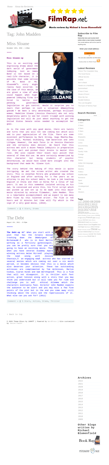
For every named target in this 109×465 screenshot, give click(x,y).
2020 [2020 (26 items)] (86, 213)
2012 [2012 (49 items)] (94, 204)
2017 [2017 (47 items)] (87, 209)
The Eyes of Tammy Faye (87, 106)
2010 (80, 416)
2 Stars (80, 122)
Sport (80, 180)
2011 (80, 413)
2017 (80, 396)
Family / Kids (82, 151)
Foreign (81, 154)
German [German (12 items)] (85, 220)
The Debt (15, 217)
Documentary (83, 146)
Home (10, 6)
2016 (80, 399)
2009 (80, 419)
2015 (80, 402)
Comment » (13, 209)
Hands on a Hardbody (86, 85)
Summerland (82, 88)
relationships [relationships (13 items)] (87, 231)
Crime (80, 143)
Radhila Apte (82, 174)
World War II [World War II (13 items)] (91, 236)
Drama (80, 148)
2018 (80, 393)
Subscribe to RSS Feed (89, 62)
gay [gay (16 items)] (94, 217)
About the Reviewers (24, 6)
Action (80, 134)
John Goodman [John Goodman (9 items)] (93, 222)
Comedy (81, 140)
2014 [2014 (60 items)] (87, 207)
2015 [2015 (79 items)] (94, 207)
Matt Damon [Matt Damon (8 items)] (88, 227)
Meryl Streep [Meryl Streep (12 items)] (95, 227)
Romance (81, 177)
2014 (80, 405)
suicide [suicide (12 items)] (91, 234)
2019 (80, 390)
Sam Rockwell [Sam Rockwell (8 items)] (95, 231)
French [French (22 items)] (89, 217)
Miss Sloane (18, 43)
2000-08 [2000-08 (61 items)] (88, 201)
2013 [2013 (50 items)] (81, 207)
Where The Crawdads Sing (88, 71)
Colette (80, 80)
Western (81, 192)
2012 (80, 410)
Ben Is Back (82, 82)
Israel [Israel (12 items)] (87, 222)
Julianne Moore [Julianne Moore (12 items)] (83, 224)
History (80, 157)
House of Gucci (83, 94)
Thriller (80, 183)
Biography (81, 137)
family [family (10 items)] (84, 217)
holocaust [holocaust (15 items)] (81, 222)
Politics (80, 172)
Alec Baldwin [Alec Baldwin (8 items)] (92, 213)
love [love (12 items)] (99, 224)
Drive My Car (83, 97)
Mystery (81, 169)
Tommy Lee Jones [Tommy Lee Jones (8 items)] (82, 236)
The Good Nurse (84, 74)
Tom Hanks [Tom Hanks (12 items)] (97, 234)
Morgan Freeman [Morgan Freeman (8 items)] (82, 229)
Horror (80, 160)
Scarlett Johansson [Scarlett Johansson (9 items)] (83, 234)
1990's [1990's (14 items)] (80, 202)
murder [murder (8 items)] (88, 229)
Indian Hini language (85, 163)
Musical (81, 166)
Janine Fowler (16, 323)
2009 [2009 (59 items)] (97, 201)
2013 (80, 407)
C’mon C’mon (83, 91)
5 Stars (80, 131)
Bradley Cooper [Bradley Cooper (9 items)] (86, 215)
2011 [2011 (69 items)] (87, 204)
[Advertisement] (89, 275)
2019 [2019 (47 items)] (81, 212)
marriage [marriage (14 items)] (81, 227)
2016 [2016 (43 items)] (81, 210)
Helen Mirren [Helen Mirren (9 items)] (92, 220)
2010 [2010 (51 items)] (81, 204)
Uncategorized (83, 186)
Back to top (15, 314)
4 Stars (80, 128)
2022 (80, 381)
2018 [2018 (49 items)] (93, 209)
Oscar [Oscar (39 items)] (94, 229)
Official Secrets (83, 77)
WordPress (52, 321)
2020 (80, 387)
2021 (80, 384)
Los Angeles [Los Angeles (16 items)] (93, 224)
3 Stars (80, 125)
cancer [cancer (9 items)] (93, 215)
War (79, 189)
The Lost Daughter (85, 103)
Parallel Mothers (84, 100)
